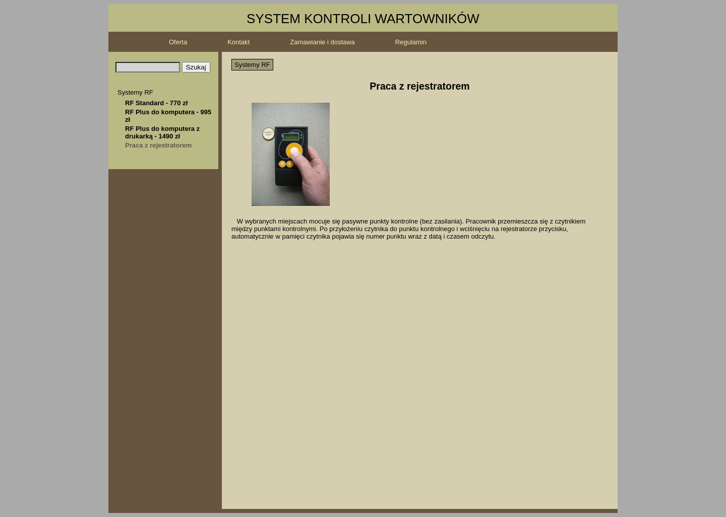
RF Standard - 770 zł (156, 103)
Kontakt (238, 42)
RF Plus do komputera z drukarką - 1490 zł (162, 132)
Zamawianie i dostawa (322, 42)
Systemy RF (135, 92)
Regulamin (411, 42)
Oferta (178, 42)
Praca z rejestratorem (158, 145)
